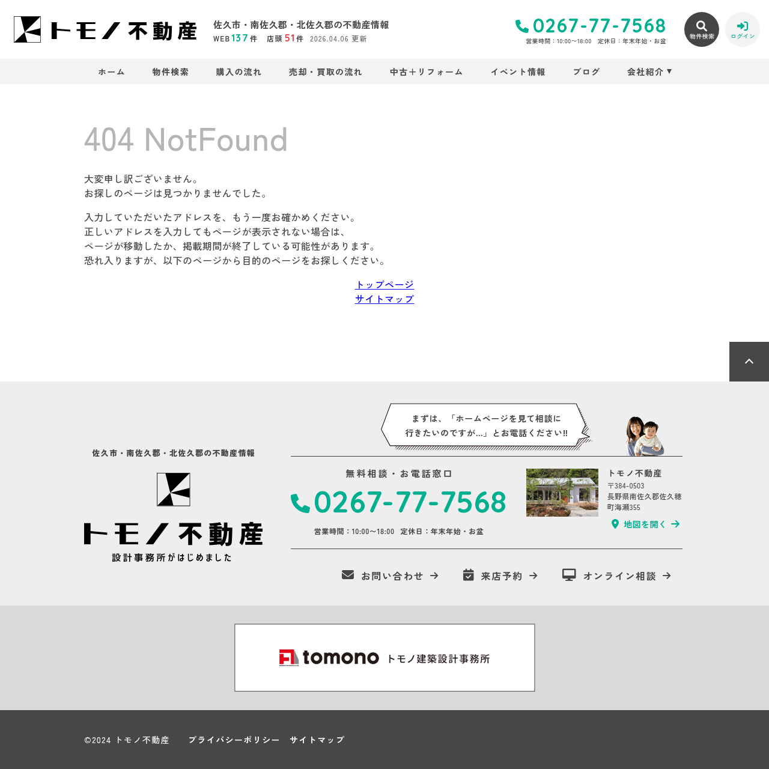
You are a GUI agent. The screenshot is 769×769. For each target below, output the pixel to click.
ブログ (586, 71)
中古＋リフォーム (427, 71)
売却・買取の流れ (326, 71)
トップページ (384, 284)
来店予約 (493, 576)
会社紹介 (645, 71)
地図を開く (639, 524)
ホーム (112, 71)
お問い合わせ (383, 576)
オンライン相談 (609, 576)
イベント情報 (518, 71)
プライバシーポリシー (234, 739)
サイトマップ (384, 298)
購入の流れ (239, 71)
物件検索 (171, 71)
